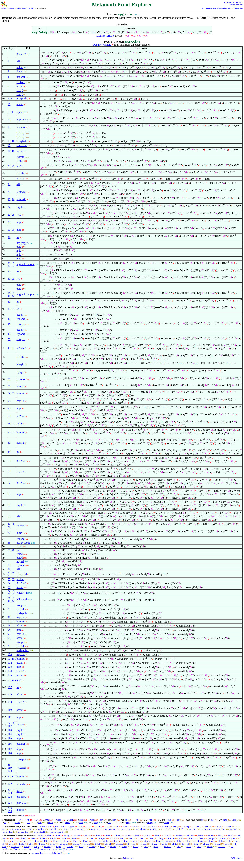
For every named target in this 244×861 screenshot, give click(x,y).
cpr (101, 819)
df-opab (212, 838)
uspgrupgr (22, 242)
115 (10, 738)
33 (9, 278)
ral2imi (20, 415)
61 (13, 423)
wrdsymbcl (23, 613)
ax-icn (41, 829)
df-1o (164, 844)
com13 (20, 400)
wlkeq (20, 67)
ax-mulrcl (95, 829)
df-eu (157, 835)
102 (10, 662)
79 (13, 572)
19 (9, 229)
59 (9, 408)
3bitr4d (20, 809)
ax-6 (98, 826)
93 (9, 625)
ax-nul (197, 826)
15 (9, 141)
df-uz (188, 846)
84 (9, 583)
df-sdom (15, 846)
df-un (73, 838)
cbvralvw (22, 145)
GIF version (238, 8)
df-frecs (119, 844)
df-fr (46, 841)
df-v (33, 838)
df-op (161, 838)
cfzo (39, 822)
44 (13, 308)
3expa (20, 71)
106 (14, 680)
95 (9, 633)
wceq (58, 819)
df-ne (210, 835)
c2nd (225, 819)
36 (9, 265)
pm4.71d (21, 802)
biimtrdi (21, 393)
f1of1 (20, 546)
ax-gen (71, 826)
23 (9, 199)
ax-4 (81, 826)
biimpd (20, 386)
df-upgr (40, 849)
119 (10, 767)
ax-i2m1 (166, 829)
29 (9, 222)
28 (13, 214)
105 (10, 675)
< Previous (229, 2)
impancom (22, 119)
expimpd (21, 796)
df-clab (168, 835)
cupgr (128, 822)
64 (9, 451)
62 (13, 432)
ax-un (228, 826)
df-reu (13, 838)
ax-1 (50, 826)
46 (9, 318)
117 (10, 749)
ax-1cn (29, 829)
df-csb (53, 838)
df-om (87, 844)
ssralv (20, 160)
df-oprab (64, 844)
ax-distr (153, 829)
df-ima (136, 841)
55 (9, 379)
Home (11, 8)
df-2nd (108, 844)
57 (13, 393)
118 (10, 753)
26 (13, 199)
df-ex (118, 835)
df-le (102, 846)
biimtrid (21, 776)
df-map (206, 844)
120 (10, 770)
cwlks (166, 822)
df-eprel (15, 841)
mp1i (19, 166)
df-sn (141, 838)
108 (10, 694)
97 (9, 680)
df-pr (151, 838)
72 (9, 532)
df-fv (31, 844)
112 (10, 726)
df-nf (127, 835)
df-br (201, 838)
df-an (49, 835)
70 (9, 516)
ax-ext (165, 826)
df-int (181, 838)
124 (10, 796)
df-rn (116, 841)
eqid (19, 246)
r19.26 (20, 172)
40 (9, 523)
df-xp (65, 841)
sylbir (20, 423)
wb (28, 819)
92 (13, 621)
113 (10, 729)
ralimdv (21, 191)
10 (9, 104)
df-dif (63, 838)
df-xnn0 (167, 846)
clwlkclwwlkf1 (57, 853)
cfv (178, 819)
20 (9, 166)
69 (9, 505)
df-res (125, 841)
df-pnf (58, 846)
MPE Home (21, 8)
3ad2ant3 (22, 461)
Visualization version (224, 8)
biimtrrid (21, 199)
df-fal (108, 835)
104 (10, 671)
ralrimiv (21, 127)
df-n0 (156, 846)
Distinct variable (105, 35)
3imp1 (20, 532)
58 (9, 400)
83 (13, 579)
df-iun (191, 838)
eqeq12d (21, 98)
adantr (20, 587)
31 (9, 237)
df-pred (147, 841)
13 (9, 127)
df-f (229, 841)
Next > (239, 2)
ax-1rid (192, 829)
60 (9, 415)
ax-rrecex (220, 829)
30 (13, 229)
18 (13, 151)
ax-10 (134, 826)
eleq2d (20, 609)
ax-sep (186, 826)
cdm (114, 819)
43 (9, 301)
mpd (19, 229)
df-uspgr (53, 849)
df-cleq (179, 835)
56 (9, 386)
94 (9, 629)
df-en (227, 844)
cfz (28, 822)
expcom (21, 617)
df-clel (190, 835)
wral (81, 819)
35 (13, 262)
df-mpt (223, 838)
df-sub (113, 846)
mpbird (20, 579)
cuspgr (150, 822)
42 (13, 296)
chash (50, 822)
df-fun (211, 841)
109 (10, 702)
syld (19, 214)
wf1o (169, 819)
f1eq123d (22, 574)
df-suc (189, 841)
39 (13, 278)
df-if (122, 838)
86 (9, 764)
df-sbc (42, 838)
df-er (196, 844)
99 (9, 658)
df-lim (179, 841)
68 (9, 494)
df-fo (11, 844)
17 (9, 145)
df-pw (132, 838)
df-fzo (210, 846)
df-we (55, 841)
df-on (168, 841)
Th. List (31, 8)
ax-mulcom (110, 829)
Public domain (128, 858)
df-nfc (200, 835)
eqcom (20, 538)
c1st (212, 819)
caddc (17, 822)
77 (9, 579)
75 (9, 550)
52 (9, 432)
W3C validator (236, 858)
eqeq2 (20, 364)
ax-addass (125, 829)
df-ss (92, 838)
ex (18, 237)
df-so (36, 841)
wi (20, 819)
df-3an (88, 835)
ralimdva (21, 784)
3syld (20, 791)
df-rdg (154, 844)
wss (92, 819)
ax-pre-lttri (7, 831)
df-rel (75, 841)
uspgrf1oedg (23, 542)
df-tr (233, 838)
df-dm (106, 841)
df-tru (98, 835)
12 (9, 119)
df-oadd (185, 844)
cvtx (81, 822)
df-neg (124, 846)
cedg (110, 822)
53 (9, 423)
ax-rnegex (205, 829)
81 (9, 568)
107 (10, 687)
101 (14, 658)
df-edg (15, 849)
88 (13, 723)
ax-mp (43, 826)
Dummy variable (102, 44)
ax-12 (154, 826)
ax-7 (107, 826)
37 (13, 265)
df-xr (81, 846)
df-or (58, 835)
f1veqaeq (22, 759)
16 (13, 141)
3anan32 (21, 54)
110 (10, 709)
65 (9, 461)
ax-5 (90, 826)
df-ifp (66, 835)
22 (9, 214)
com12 (20, 442)
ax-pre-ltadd (39, 831)
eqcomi (21, 565)
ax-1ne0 (179, 829)
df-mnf (70, 846)
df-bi (40, 835)
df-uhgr (27, 849)
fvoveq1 (21, 132)
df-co (95, 841)
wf (137, 819)
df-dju (36, 846)
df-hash (221, 846)
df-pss (102, 838)
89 (9, 609)
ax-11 (144, 826)
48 (9, 348)
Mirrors (4, 8)
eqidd (20, 553)
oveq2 (20, 314)
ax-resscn (16, 829)
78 (9, 572)
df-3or (77, 835)
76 (13, 550)
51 (13, 348)
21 (13, 166)
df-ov (52, 844)
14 (9, 151)
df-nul (112, 838)
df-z (179, 846)
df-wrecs (131, 844)
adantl (20, 86)
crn (125, 819)
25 (9, 191)
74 (9, 776)
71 (9, 526)
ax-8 (116, 826)
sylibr (20, 151)
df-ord (158, 841)
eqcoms (21, 318)
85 (9, 587)
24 (9, 184)
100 (10, 654)
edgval (20, 561)
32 (9, 789)
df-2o (174, 844)
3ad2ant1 (22, 583)
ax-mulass (140, 829)
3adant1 (21, 76)
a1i (18, 61)
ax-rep (175, 826)
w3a (47, 819)
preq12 (20, 178)
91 (9, 617)
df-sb (137, 835)
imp (19, 222)
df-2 (146, 846)
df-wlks (66, 849)
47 (9, 324)
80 (9, 565)
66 (9, 472)
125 (10, 802)
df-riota (42, 844)
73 (13, 789)
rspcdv (20, 111)
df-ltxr (92, 846)
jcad (19, 680)
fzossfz (20, 156)
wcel (71, 819)
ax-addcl (53, 829)
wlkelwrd (22, 592)
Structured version (209, 8)
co (202, 819)
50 (9, 339)
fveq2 (20, 90)
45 (13, 523)
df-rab (23, 838)
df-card (47, 846)
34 (9, 262)
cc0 (234, 819)
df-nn (135, 846)
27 (9, 207)
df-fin (26, 846)
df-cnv (85, 841)
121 (14, 776)
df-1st (97, 844)
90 (9, 621)
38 (9, 271)
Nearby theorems (236, 5)
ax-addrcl (67, 829)
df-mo (147, 835)
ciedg (96, 822)
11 (11, 111)
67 (9, 483)
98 (9, 646)
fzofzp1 (21, 82)
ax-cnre (233, 829)
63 (9, 442)
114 (10, 734)
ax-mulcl (81, 829)
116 (10, 743)
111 (10, 717)
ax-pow (208, 826)
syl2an (20, 724)
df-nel (220, 835)
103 (10, 666)
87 (9, 723)
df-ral (230, 835)
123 (10, 792)
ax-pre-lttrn (23, 831)
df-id (5, 841)
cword (67, 822)
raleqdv (21, 324)
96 (9, 637)
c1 (5, 822)
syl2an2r (21, 767)
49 (9, 333)
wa (37, 819)
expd (19, 207)
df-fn (221, 841)
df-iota (200, 841)
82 (9, 575)
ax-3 (63, 826)
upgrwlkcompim (26, 264)
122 (10, 784)
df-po (26, 841)
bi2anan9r (22, 348)
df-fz (199, 846)
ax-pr (219, 826)
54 (9, 393)
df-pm (217, 844)
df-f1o (21, 844)
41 (9, 296)
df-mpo (76, 844)
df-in (83, 838)
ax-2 (57, 826)
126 (10, 811)
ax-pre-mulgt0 (56, 831)
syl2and (21, 525)
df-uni (171, 838)
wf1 (150, 819)
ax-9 (125, 826)
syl (18, 278)
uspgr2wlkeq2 (38, 853)
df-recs (143, 844)
